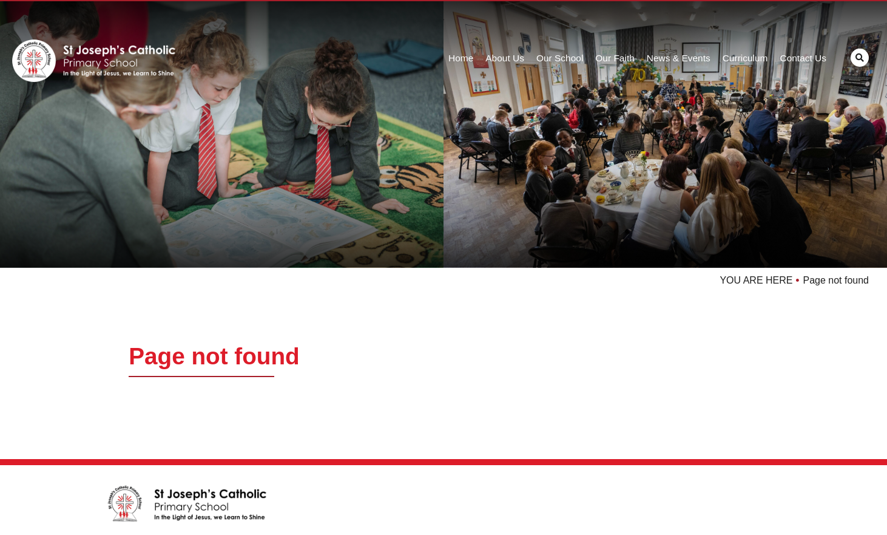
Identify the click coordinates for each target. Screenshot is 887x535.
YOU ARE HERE (756, 280)
